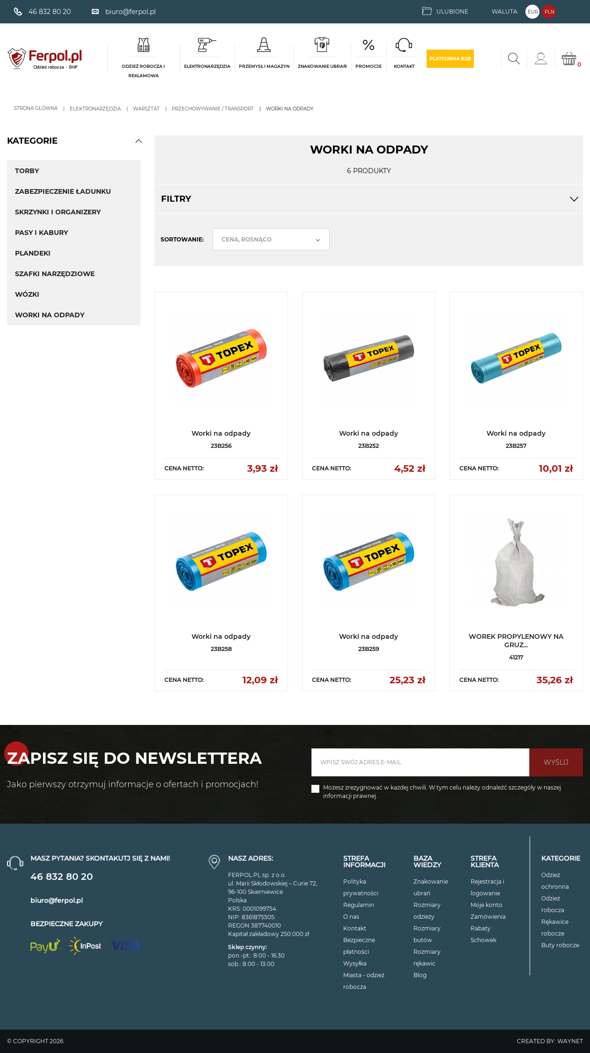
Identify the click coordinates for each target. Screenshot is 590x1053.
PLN (549, 12)
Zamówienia (488, 916)
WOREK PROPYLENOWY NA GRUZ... (516, 640)
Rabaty (481, 928)
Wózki (27, 294)
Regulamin (358, 904)
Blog (420, 975)
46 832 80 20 (61, 876)
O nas (351, 916)
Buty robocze (560, 945)
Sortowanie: (182, 239)
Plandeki (33, 253)
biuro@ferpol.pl (56, 900)
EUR (533, 12)
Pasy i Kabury (41, 232)
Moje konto (486, 904)
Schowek (483, 939)
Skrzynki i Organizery (58, 212)
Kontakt (354, 928)
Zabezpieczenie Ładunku (63, 191)
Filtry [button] (368, 199)
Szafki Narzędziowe (55, 274)
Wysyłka (355, 963)
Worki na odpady (49, 315)
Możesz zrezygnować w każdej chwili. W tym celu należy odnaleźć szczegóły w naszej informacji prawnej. (442, 791)
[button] (138, 141)
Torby (27, 171)
